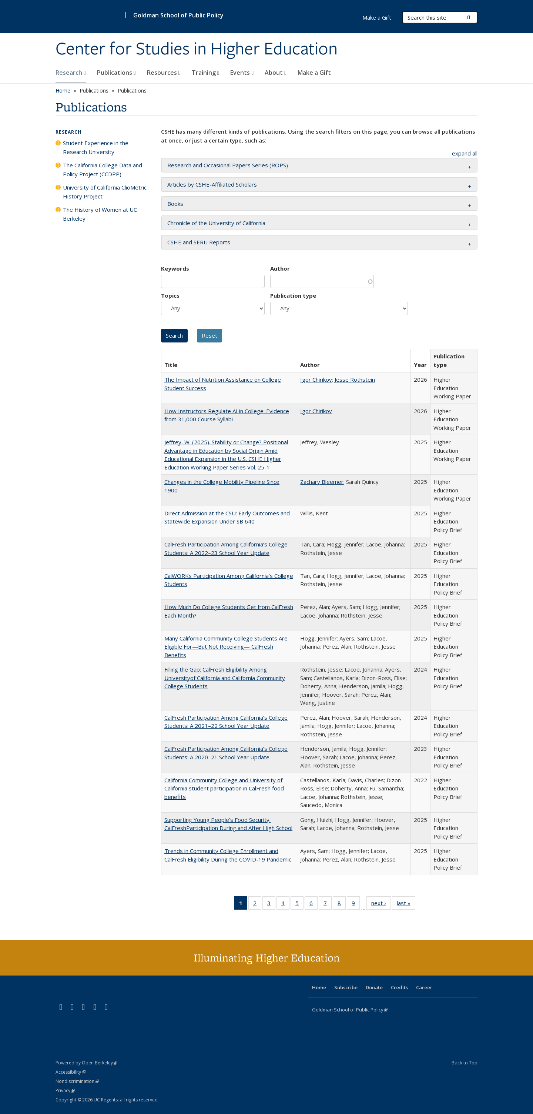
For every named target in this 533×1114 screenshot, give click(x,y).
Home (63, 90)
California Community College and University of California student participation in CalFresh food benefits (224, 788)
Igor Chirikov (316, 379)
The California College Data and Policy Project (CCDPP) (102, 169)
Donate (374, 987)
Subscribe (346, 987)
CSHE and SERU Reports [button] (198, 242)
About (275, 72)
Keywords (175, 268)
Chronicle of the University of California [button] (216, 223)
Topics (170, 295)
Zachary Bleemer (321, 481)
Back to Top (464, 1062)
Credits (399, 987)
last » (406, 904)
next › (381, 904)
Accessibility (71, 1072)
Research (71, 72)
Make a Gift (314, 72)
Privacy (65, 1090)
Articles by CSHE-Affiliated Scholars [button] (212, 184)
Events (242, 72)
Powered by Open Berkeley (86, 1063)
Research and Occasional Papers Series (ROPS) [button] (227, 165)
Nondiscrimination (77, 1081)
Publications (116, 72)
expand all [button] (464, 153)
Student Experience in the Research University (95, 147)
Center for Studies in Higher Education (197, 49)
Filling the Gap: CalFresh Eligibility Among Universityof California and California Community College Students (224, 678)
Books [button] (175, 203)
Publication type (293, 295)
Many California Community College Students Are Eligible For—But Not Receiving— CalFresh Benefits (226, 647)
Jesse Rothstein (355, 379)
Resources (164, 72)
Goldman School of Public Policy (178, 15)
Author (280, 268)
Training (205, 72)
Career (424, 987)
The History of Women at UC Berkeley (100, 214)
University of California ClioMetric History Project (105, 192)
